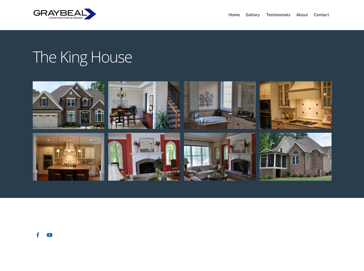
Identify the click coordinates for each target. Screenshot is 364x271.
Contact (321, 14)
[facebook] (38, 234)
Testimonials (278, 14)
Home (234, 14)
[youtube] (49, 234)
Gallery (253, 14)
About (302, 14)
